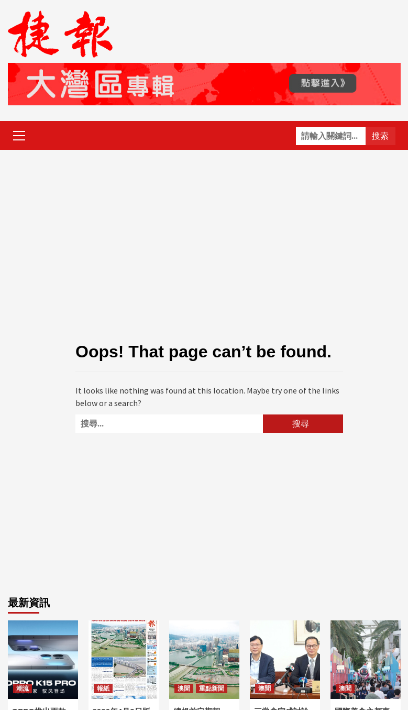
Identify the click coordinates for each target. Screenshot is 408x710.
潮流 (22, 688)
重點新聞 (211, 688)
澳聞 (184, 688)
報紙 (103, 688)
